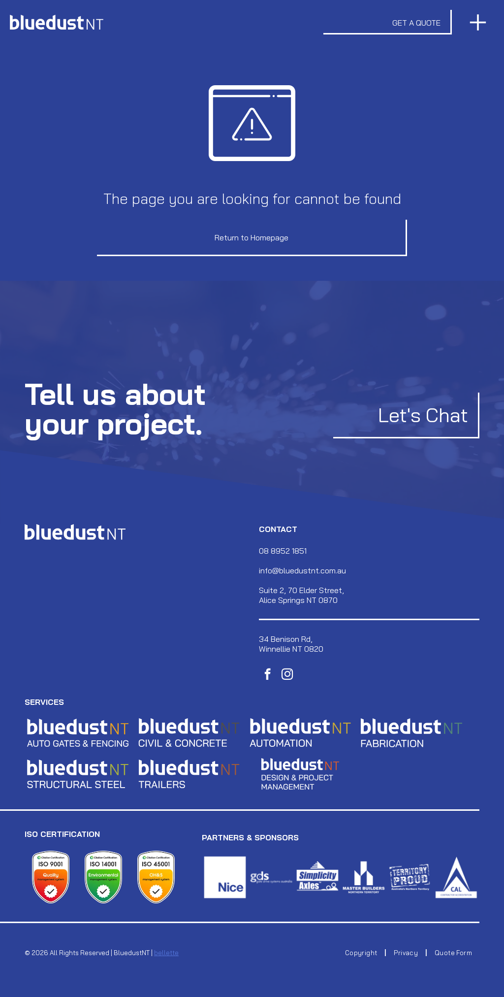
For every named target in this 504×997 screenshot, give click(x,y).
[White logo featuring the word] (410, 877)
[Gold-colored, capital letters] (300, 732)
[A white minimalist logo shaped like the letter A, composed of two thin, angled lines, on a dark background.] (456, 877)
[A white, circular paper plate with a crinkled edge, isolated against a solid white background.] (317, 877)
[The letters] (77, 732)
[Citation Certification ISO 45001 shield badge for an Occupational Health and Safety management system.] (156, 877)
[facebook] (267, 675)
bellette (166, 953)
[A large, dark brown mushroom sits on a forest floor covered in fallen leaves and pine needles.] (364, 877)
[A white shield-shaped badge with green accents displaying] (103, 877)
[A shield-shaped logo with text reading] (51, 877)
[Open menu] (478, 22)
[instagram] (287, 675)
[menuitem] (362, 953)
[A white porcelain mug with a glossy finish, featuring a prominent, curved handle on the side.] (225, 877)
